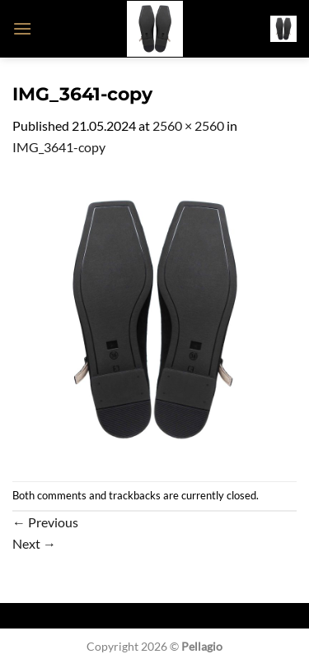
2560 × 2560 (188, 125)
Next (34, 543)
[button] (22, 28)
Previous (45, 522)
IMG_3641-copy (58, 147)
